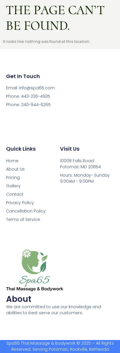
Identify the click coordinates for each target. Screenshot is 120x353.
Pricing (13, 177)
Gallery (13, 186)
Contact (14, 194)
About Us (15, 169)
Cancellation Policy (26, 211)
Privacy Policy (20, 203)
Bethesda (99, 349)
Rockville (78, 349)
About (18, 299)
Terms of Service (23, 219)
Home (12, 161)
